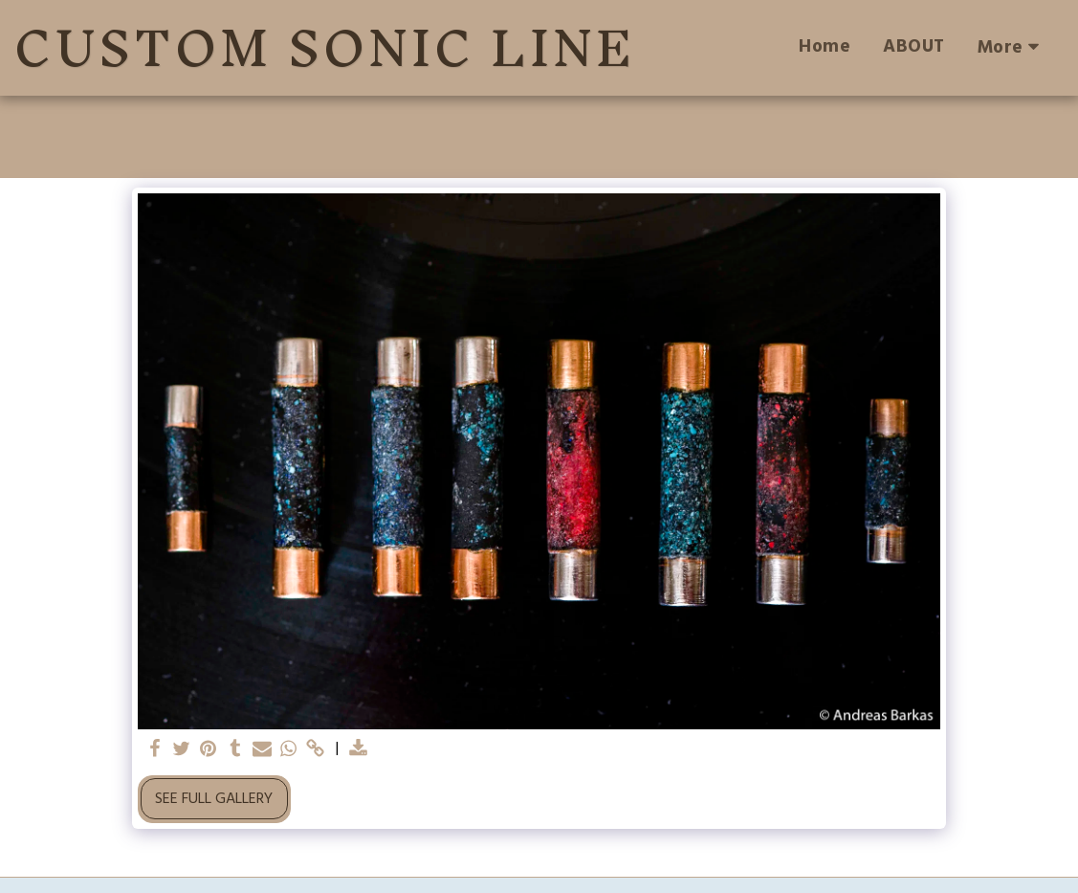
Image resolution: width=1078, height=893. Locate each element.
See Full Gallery (214, 799)
